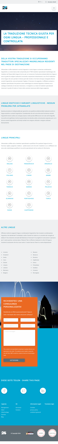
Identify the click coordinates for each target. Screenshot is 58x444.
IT (39, 2)
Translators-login (49, 406)
